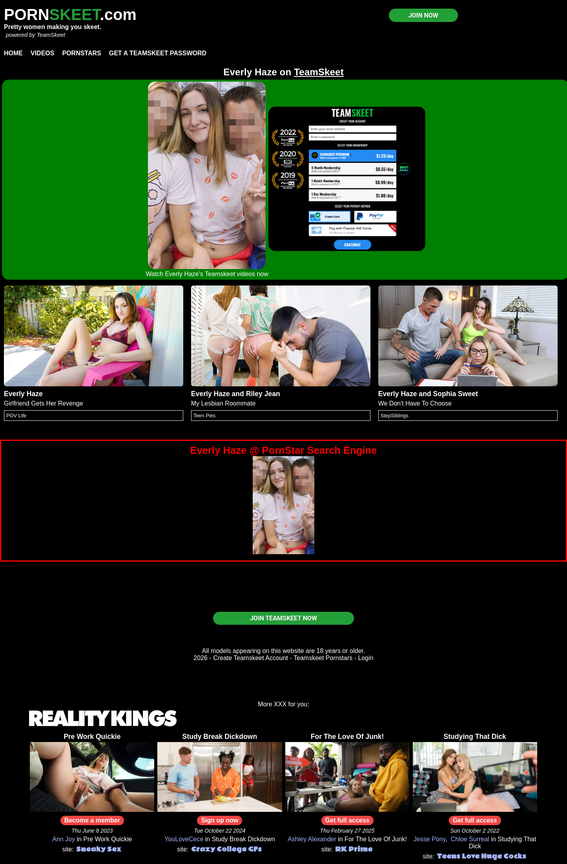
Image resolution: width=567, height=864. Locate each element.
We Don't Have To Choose (415, 403)
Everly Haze (23, 394)
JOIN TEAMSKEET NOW (283, 618)
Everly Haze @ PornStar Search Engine (283, 450)
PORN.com (70, 14)
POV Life (16, 415)
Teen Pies (204, 415)
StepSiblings (394, 415)
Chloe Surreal (470, 839)
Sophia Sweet (455, 394)
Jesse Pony (430, 839)
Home (13, 53)
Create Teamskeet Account (250, 658)
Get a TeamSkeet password (157, 53)
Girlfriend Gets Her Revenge (43, 403)
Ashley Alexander (312, 839)
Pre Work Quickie (92, 736)
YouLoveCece (183, 839)
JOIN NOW (423, 15)
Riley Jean (263, 394)
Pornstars (81, 53)
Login (366, 658)
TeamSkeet (50, 35)
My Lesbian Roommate (223, 403)
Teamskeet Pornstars (323, 658)
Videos (42, 53)
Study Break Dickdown (219, 736)
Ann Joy (63, 839)
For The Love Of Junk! (347, 736)
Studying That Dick (475, 736)
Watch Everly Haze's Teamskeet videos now (207, 274)
